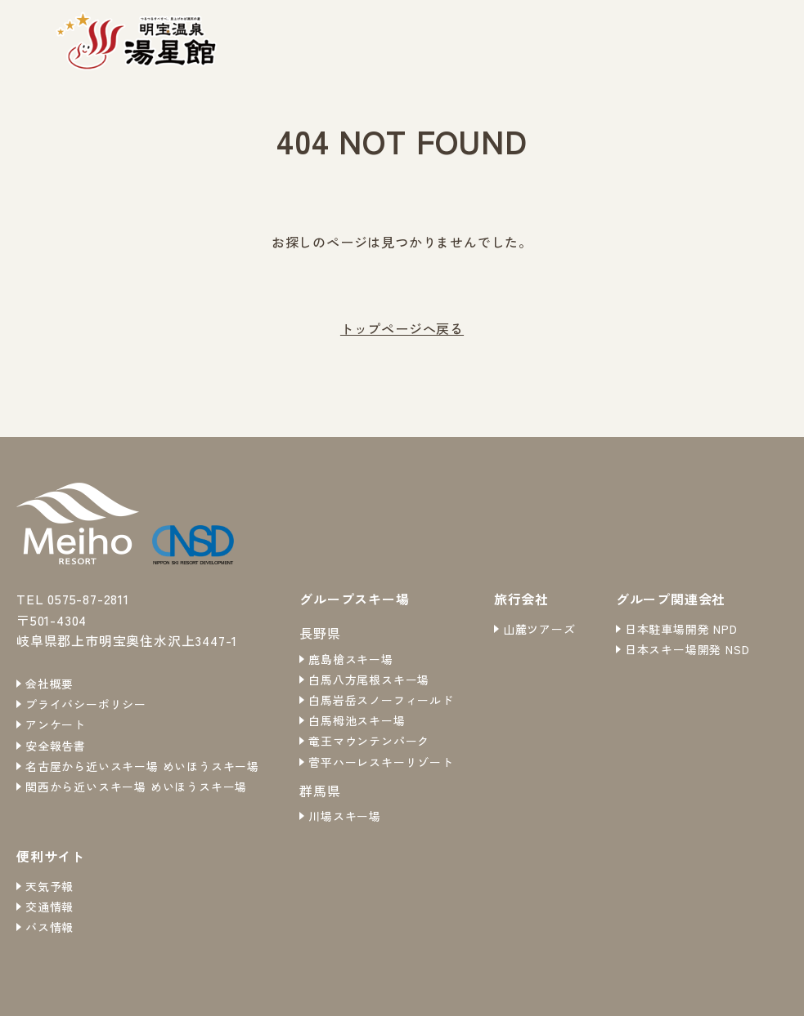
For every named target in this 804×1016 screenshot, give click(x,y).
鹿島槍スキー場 (350, 659)
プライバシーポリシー (85, 704)
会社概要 (49, 683)
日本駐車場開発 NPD (681, 629)
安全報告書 (55, 745)
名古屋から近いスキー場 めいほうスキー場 (142, 766)
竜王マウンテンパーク (368, 740)
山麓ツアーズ (539, 629)
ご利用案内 (714, 40)
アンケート (55, 724)
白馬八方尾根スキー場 (368, 679)
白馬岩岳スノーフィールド (381, 700)
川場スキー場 (344, 816)
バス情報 (49, 927)
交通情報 (49, 906)
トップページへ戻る (402, 328)
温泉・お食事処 (609, 40)
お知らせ (510, 40)
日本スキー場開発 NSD (687, 649)
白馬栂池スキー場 (356, 720)
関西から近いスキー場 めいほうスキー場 (136, 786)
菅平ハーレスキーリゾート (381, 762)
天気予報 (49, 886)
